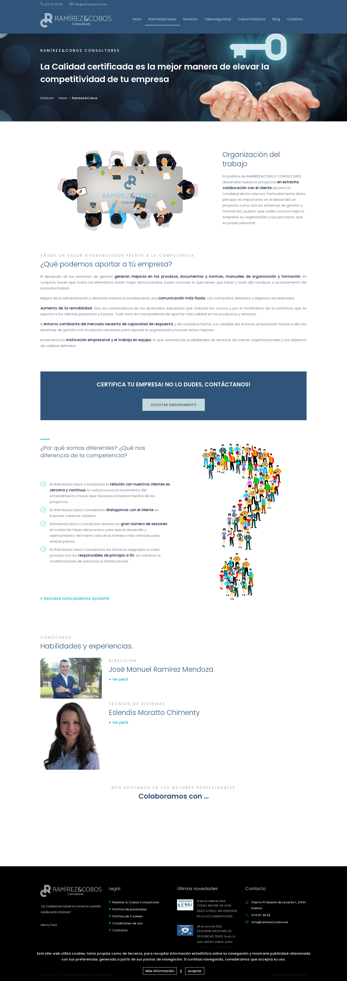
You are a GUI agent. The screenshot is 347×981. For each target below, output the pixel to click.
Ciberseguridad (218, 19)
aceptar (195, 971)
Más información (159, 971)
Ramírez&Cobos (162, 19)
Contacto (295, 19)
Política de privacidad (129, 909)
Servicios (190, 19)
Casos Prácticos (252, 19)
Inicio (137, 19)
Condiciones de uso (127, 923)
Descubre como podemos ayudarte (76, 598)
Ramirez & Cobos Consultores (135, 902)
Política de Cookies (127, 916)
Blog (276, 19)
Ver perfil (120, 679)
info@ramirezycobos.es (90, 4)
